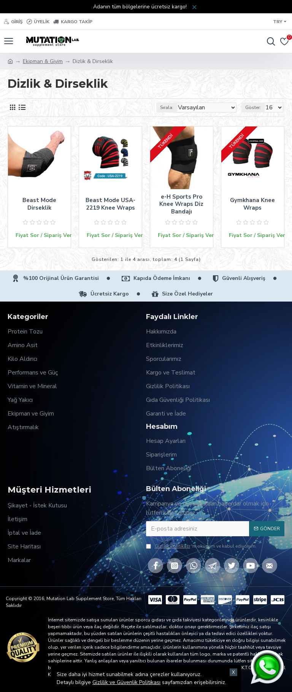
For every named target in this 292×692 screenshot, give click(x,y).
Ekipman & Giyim (43, 61)
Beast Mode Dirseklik (39, 204)
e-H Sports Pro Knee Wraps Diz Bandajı (181, 204)
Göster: (253, 107)
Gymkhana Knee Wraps (252, 204)
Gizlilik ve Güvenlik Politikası (126, 682)
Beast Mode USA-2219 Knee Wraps (110, 204)
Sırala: (166, 107)
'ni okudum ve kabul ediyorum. (201, 546)
